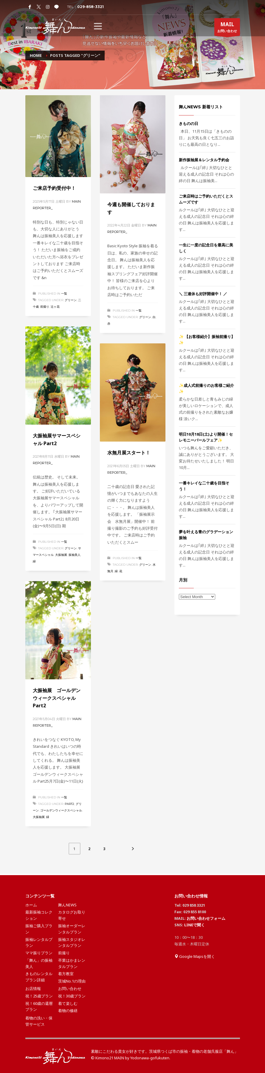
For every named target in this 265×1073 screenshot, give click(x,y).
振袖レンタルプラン (38, 942)
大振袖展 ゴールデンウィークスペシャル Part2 (56, 698)
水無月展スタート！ (128, 452)
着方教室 (66, 973)
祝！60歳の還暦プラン (39, 1006)
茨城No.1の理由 (72, 981)
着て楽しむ (68, 1003)
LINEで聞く (194, 924)
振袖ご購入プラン (38, 929)
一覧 (64, 293)
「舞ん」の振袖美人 (38, 963)
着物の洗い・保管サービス (38, 1021)
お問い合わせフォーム (206, 918)
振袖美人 (74, 555)
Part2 (69, 804)
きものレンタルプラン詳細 (38, 977)
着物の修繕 (68, 1010)
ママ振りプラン (38, 952)
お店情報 (33, 988)
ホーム (31, 905)
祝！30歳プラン (72, 996)
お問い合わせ (227, 28)
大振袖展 (61, 555)
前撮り (44, 307)
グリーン (71, 300)
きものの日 (188, 123)
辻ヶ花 (55, 307)
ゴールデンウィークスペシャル (61, 810)
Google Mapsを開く (194, 956)
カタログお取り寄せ (71, 915)
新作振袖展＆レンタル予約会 (204, 159)
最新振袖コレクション (38, 915)
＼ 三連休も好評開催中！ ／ (203, 293)
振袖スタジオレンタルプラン (71, 942)
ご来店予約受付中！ (54, 188)
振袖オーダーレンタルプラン (71, 929)
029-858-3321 (90, 6)
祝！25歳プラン (39, 996)
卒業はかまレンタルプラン (71, 963)
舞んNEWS (67, 905)
